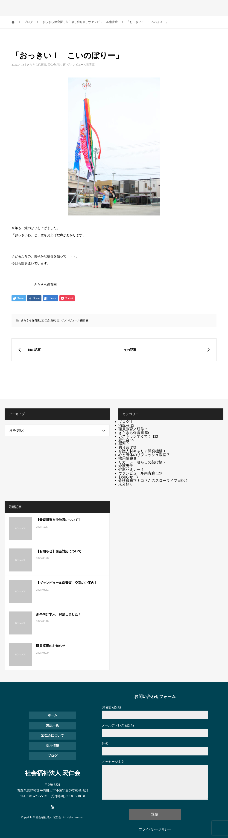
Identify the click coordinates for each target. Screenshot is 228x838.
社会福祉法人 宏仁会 (40, 6)
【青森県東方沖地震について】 (58, 520)
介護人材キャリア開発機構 (141, 451)
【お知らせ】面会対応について (58, 551)
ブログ (125, 422)
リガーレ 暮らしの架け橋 (141, 462)
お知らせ (128, 477)
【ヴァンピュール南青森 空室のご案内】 (66, 583)
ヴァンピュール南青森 (81, 64)
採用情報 (127, 458)
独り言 (61, 64)
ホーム (52, 715)
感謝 (123, 444)
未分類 (125, 484)
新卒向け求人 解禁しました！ (58, 614)
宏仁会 (52, 64)
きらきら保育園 (36, 64)
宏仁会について (52, 735)
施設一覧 (52, 725)
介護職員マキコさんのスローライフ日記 (152, 480)
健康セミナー (130, 469)
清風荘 (126, 425)
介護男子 (127, 466)
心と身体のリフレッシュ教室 (143, 455)
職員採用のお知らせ (50, 646)
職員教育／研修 (132, 429)
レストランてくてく (138, 436)
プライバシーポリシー (155, 829)
